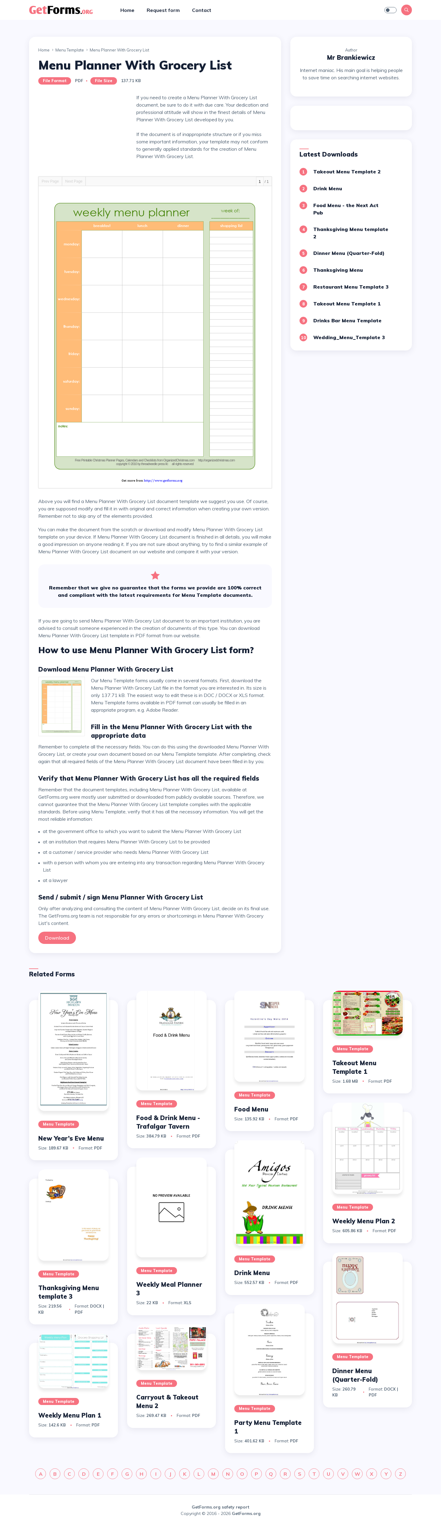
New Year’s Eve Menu (71, 1138)
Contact (201, 10)
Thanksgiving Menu (338, 270)
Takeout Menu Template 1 (347, 304)
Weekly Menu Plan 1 (69, 1415)
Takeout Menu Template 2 (347, 172)
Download (57, 938)
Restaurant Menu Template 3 (351, 287)
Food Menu (251, 1109)
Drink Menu (327, 188)
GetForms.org (246, 1513)
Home (127, 10)
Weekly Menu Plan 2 (363, 1221)
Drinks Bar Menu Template (347, 320)
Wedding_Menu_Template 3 (349, 337)
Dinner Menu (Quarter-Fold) (348, 253)
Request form (163, 10)
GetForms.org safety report (220, 1507)
